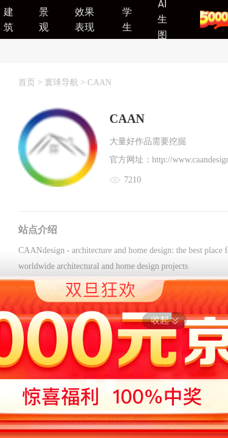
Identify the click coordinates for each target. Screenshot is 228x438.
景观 (44, 19)
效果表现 (84, 19)
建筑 (8, 19)
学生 (127, 19)
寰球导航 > (66, 82)
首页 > (31, 82)
